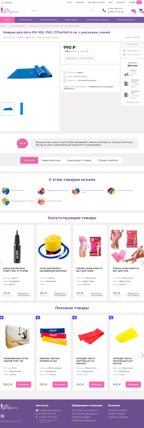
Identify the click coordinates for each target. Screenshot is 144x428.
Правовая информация (83, 420)
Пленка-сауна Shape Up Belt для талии (89, 269)
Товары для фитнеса (126, 20)
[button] (142, 262)
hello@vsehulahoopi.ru (48, 410)
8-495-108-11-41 (115, 9)
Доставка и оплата (117, 410)
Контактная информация (84, 414)
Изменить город (132, 102)
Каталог (7, 20)
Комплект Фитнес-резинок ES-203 (50, 359)
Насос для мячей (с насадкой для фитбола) (53, 269)
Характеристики (51, 160)
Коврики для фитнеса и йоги (58, 191)
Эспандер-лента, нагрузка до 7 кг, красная (85, 361)
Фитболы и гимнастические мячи (93, 192)
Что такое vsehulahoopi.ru (85, 410)
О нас (69, 2)
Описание (29, 160)
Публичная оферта (81, 417)
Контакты (121, 2)
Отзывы (135, 2)
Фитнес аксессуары (125, 191)
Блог (111, 2)
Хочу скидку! (132, 50)
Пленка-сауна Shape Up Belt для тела (126, 269)
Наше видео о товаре (79, 160)
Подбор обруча (25, 20)
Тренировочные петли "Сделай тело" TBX (15, 359)
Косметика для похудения (97, 20)
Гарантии (80, 2)
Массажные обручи (48, 20)
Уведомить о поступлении (79, 58)
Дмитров (7, 2)
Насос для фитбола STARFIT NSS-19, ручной (15, 269)
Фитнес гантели (17, 191)
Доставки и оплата (96, 2)
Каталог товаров (116, 414)
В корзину (23, 384)
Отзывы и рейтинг (108, 160)
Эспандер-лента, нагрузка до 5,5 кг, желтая (123, 361)
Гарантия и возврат (118, 417)
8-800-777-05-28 (116, 12)
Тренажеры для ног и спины (22, 201)
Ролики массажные (54, 201)
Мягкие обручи (71, 20)
